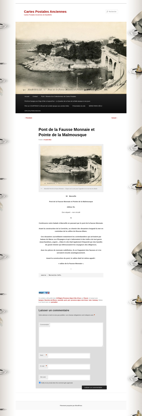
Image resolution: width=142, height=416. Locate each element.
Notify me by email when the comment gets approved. (56, 383)
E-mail (43, 366)
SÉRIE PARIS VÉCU (95, 106)
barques (41, 300)
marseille (60, 300)
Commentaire (44, 324)
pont (65, 300)
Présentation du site (79, 106)
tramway (95, 300)
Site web (43, 377)
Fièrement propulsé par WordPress (71, 405)
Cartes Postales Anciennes (45, 11)
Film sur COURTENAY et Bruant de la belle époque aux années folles (47, 106)
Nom (43, 355)
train (90, 300)
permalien (54, 302)
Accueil (27, 96)
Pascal (86, 298)
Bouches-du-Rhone (50, 300)
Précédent (28, 118)
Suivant (114, 118)
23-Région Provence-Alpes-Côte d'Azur (68, 298)
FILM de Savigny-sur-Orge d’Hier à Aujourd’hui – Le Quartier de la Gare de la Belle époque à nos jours (57, 101)
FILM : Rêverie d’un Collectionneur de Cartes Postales (58, 96)
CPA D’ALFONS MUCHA (32, 111)
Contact (35, 96)
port (69, 300)
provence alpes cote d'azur (79, 300)
